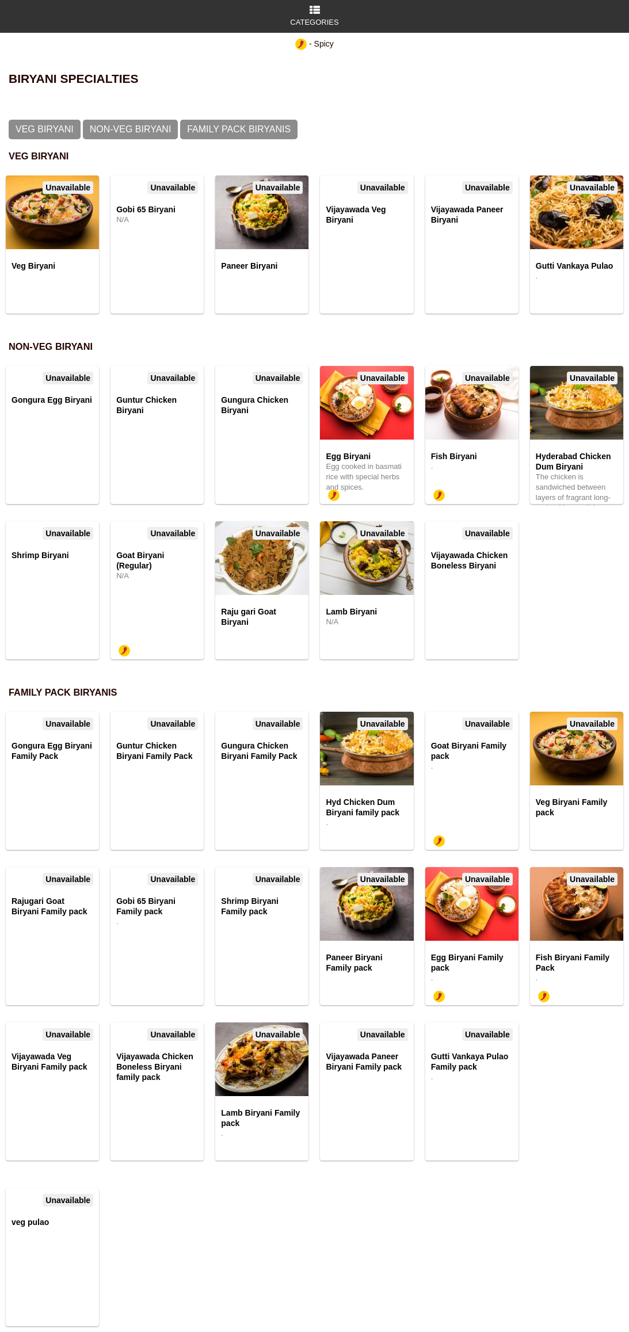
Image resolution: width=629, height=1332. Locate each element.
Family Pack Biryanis (239, 129)
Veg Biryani (45, 129)
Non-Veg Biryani (130, 129)
